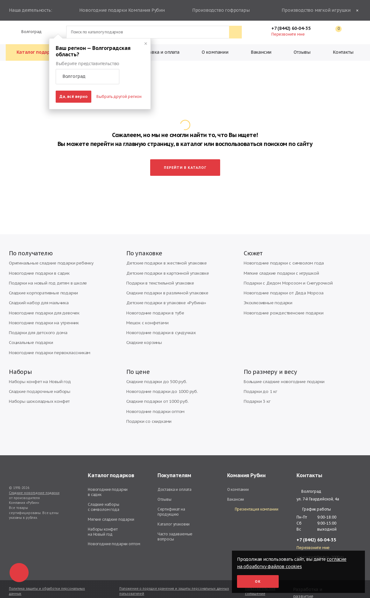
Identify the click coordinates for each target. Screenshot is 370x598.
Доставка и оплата (158, 52)
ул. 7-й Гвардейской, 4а (318, 489)
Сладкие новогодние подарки (34, 484)
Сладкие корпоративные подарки (40, 283)
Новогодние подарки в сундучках (157, 321)
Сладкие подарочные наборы (37, 383)
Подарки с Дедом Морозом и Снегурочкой (284, 273)
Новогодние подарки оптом (152, 402)
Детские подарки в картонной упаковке (163, 264)
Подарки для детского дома (35, 321)
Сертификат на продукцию (171, 502)
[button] (87, 76)
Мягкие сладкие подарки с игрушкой (277, 264)
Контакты (343, 52)
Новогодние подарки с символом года (279, 254)
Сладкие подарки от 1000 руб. (154, 392)
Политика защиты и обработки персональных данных (47, 582)
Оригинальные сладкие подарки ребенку (47, 254)
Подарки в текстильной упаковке (156, 273)
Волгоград (29, 31)
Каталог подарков (37, 52)
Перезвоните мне (287, 34)
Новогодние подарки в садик (36, 264)
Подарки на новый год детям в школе (43, 273)
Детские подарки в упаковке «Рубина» (161, 292)
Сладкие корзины (142, 330)
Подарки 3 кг (255, 392)
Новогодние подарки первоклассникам (45, 340)
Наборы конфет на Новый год (36, 373)
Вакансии (261, 52)
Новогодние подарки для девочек (41, 302)
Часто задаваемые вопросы (175, 527)
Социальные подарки (29, 330)
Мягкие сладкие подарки (111, 510)
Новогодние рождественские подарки (279, 302)
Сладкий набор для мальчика (36, 292)
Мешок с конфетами (145, 311)
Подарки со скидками (146, 411)
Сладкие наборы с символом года (103, 498)
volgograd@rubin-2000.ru (320, 548)
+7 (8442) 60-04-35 (294, 28)
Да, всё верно (73, 96)
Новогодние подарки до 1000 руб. (158, 383)
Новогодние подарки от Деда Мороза (279, 283)
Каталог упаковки (173, 514)
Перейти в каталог (185, 155)
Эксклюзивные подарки (265, 292)
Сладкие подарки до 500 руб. (153, 373)
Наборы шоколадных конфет (36, 392)
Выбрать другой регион (119, 96)
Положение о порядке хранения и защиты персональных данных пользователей (174, 582)
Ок (258, 581)
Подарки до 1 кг (258, 383)
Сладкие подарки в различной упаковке (163, 283)
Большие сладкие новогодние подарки (280, 373)
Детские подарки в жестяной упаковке (162, 254)
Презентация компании (252, 500)
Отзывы (302, 52)
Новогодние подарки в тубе (152, 302)
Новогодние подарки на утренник (40, 311)
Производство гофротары (220, 10)
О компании (215, 52)
